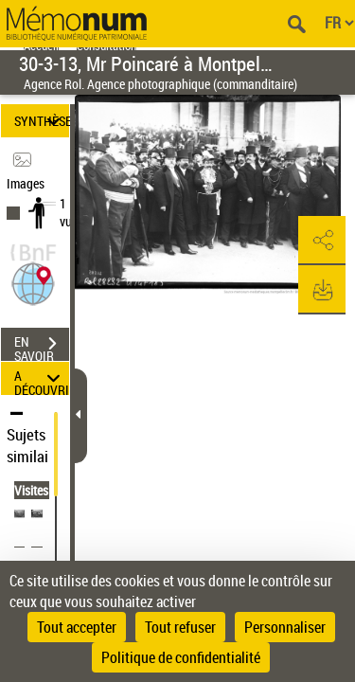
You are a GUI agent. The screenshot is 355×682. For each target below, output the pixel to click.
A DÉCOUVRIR (41, 378)
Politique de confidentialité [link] (180, 657)
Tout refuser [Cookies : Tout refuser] (180, 627)
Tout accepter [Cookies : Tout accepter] (76, 627)
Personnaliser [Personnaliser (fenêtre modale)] (285, 627)
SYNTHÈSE (41, 120)
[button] (33, 282)
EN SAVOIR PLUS (41, 346)
